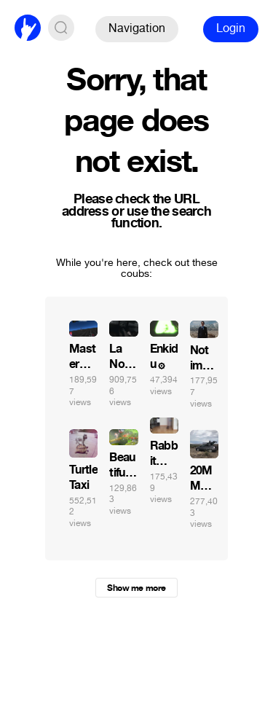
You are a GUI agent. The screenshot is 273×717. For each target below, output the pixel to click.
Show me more (136, 588)
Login (230, 28)
